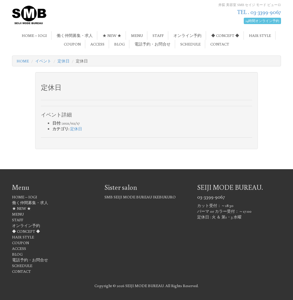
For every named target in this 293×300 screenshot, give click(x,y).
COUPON (72, 44)
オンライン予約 (187, 35)
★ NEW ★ (111, 35)
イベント (43, 61)
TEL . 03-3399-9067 (259, 11)
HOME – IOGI (34, 35)
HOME (23, 61)
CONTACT (219, 44)
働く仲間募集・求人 (75, 35)
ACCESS (97, 44)
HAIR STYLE (260, 35)
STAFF (158, 35)
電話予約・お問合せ (152, 44)
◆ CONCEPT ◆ (225, 35)
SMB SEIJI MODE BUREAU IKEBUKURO (140, 197)
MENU (137, 35)
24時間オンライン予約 (262, 21)
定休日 (64, 61)
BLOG (119, 44)
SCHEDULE (190, 44)
